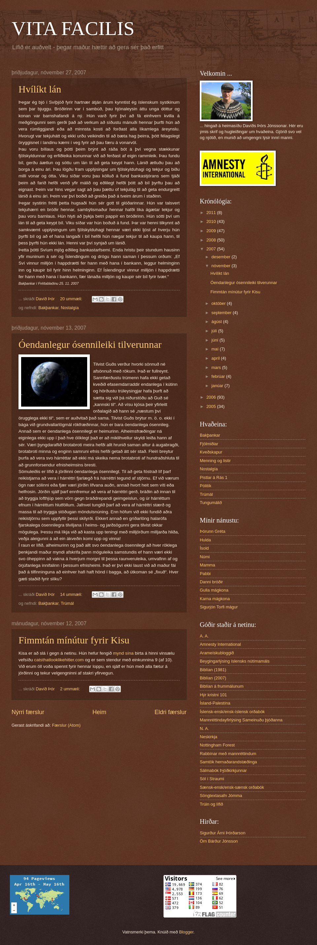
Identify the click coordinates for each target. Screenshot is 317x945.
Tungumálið (211, 502)
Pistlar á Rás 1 (214, 477)
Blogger (186, 931)
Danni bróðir (211, 581)
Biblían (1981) (213, 669)
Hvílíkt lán (39, 89)
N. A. (204, 728)
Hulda (205, 539)
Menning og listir (215, 460)
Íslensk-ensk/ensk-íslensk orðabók (232, 711)
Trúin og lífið (211, 804)
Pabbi (205, 573)
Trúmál (67, 603)
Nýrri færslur (28, 712)
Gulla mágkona (214, 590)
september (221, 312)
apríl (216, 358)
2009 (211, 230)
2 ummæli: (70, 688)
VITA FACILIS (73, 28)
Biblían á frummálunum (221, 686)
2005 (211, 406)
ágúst (217, 321)
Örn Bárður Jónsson (219, 841)
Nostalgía (70, 307)
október (219, 303)
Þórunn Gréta (212, 531)
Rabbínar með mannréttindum (228, 753)
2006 (211, 397)
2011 (211, 212)
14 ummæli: (72, 594)
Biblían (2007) (213, 677)
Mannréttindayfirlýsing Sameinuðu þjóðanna (241, 719)
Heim (99, 712)
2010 (211, 221)
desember (221, 256)
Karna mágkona (215, 598)
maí (215, 348)
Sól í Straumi (212, 778)
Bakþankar (48, 307)
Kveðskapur (211, 452)
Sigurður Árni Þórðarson (222, 832)
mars (216, 367)
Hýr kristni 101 (213, 694)
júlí (214, 330)
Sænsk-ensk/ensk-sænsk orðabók (232, 787)
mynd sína (123, 653)
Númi (205, 556)
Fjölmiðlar (209, 443)
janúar (217, 385)
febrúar (218, 376)
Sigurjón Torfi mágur (219, 606)
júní (215, 340)
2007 (211, 248)
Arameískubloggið (217, 652)
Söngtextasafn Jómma (221, 795)
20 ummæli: (72, 298)
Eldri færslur (171, 712)
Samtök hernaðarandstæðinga (228, 761)
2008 (211, 239)
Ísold (204, 548)
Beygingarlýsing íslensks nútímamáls (234, 661)
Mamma (207, 565)
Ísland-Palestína (215, 703)
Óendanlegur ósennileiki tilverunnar (89, 344)
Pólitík (205, 485)
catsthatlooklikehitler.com (59, 659)
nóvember (221, 265)
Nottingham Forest (217, 745)
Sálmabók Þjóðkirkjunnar (223, 770)
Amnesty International (220, 644)
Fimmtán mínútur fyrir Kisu (73, 640)
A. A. (204, 636)
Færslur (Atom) (66, 725)
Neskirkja (208, 736)
